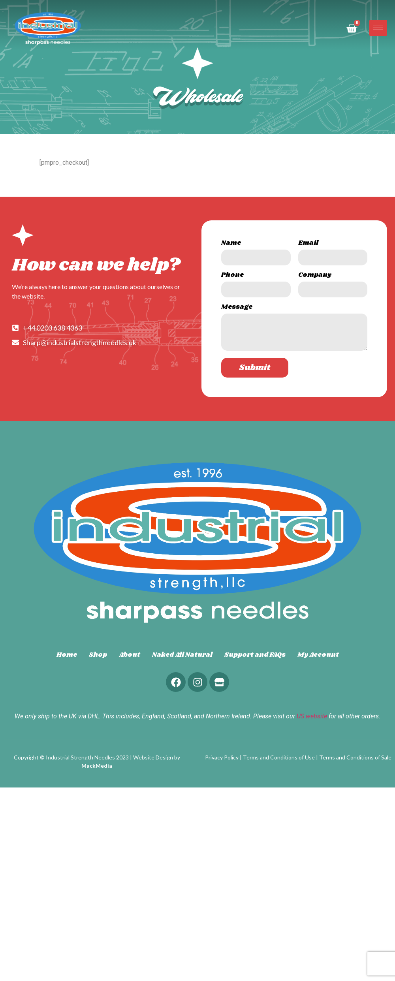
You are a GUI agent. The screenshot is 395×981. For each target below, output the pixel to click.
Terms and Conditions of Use (279, 757)
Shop (98, 655)
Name (231, 244)
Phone (232, 276)
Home (66, 655)
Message (236, 308)
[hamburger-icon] (378, 28)
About (129, 655)
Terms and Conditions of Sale (355, 757)
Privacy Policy (222, 757)
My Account (318, 655)
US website (312, 716)
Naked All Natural (182, 655)
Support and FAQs (255, 655)
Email (308, 244)
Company (314, 276)
